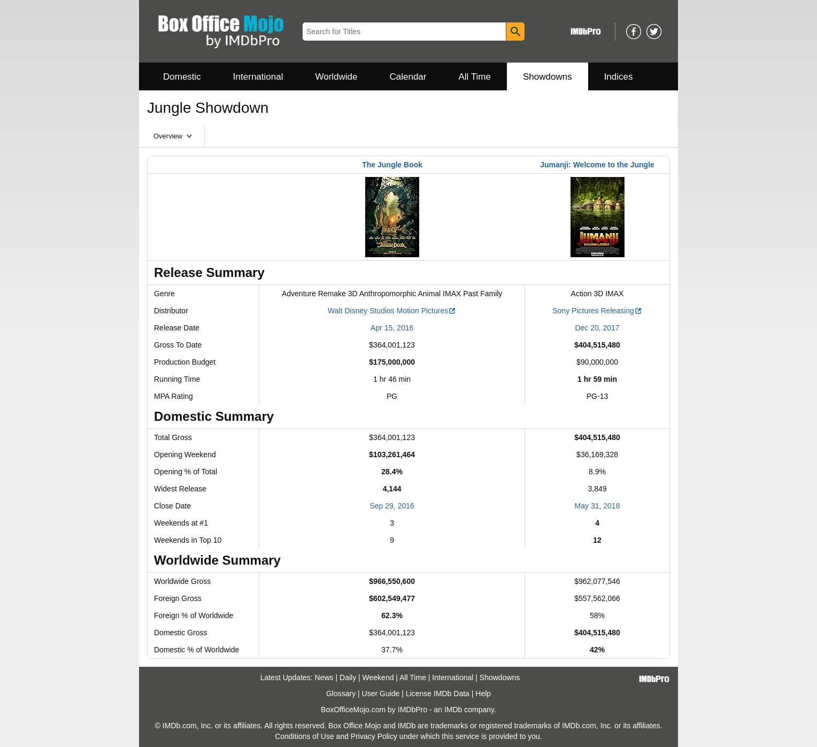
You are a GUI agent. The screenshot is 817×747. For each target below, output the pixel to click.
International (258, 77)
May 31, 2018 (597, 506)
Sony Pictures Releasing (597, 310)
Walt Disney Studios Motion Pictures (392, 310)
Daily (348, 677)
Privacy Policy (374, 736)
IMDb (453, 709)
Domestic (182, 77)
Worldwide (336, 77)
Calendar (408, 77)
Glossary (341, 693)
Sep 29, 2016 (392, 506)
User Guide (381, 693)
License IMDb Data (437, 693)
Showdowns (547, 77)
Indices (618, 77)
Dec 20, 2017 (597, 328)
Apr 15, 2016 (392, 328)
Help (483, 693)
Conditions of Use (304, 736)
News (324, 677)
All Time (475, 77)
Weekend (378, 677)
